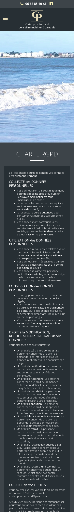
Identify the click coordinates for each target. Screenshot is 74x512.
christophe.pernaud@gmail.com (28, 477)
